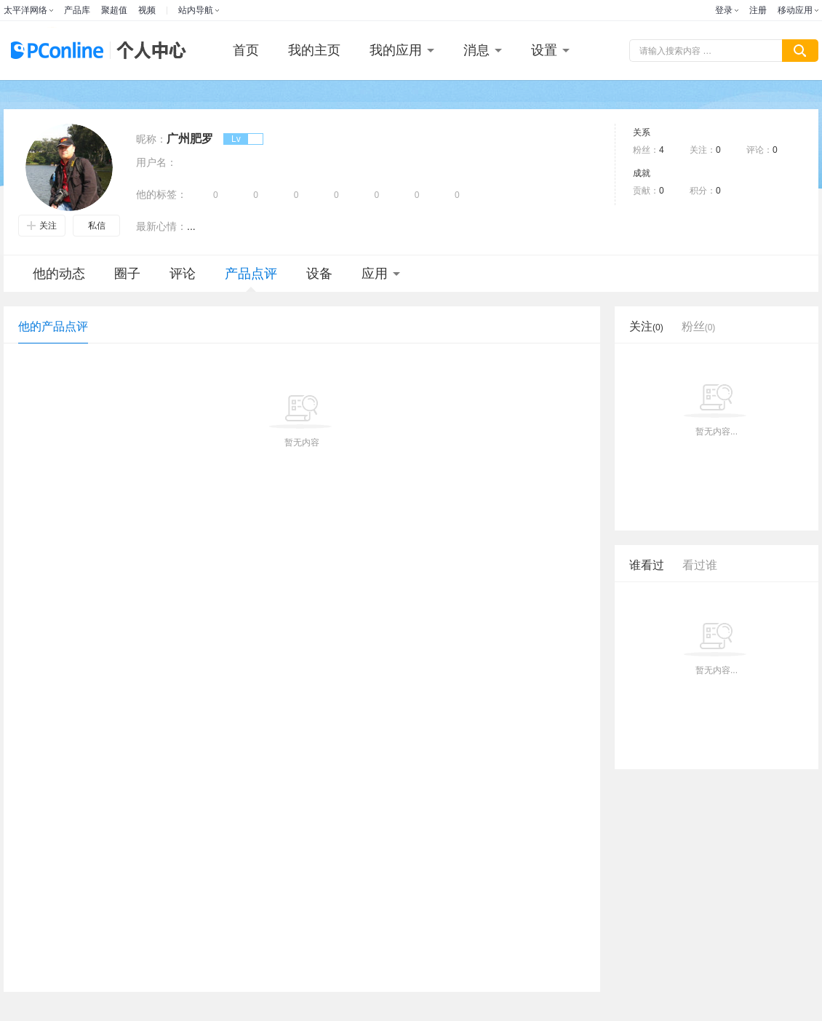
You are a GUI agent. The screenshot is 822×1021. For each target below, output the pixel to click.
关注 (42, 226)
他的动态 (59, 273)
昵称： (151, 139)
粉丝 (699, 326)
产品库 (77, 10)
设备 (319, 273)
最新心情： (161, 226)
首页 (246, 50)
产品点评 (251, 279)
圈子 (127, 273)
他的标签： (161, 194)
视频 (147, 10)
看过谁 (699, 565)
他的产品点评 (53, 326)
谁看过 (646, 565)
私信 (96, 226)
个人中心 (148, 50)
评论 (182, 273)
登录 (724, 10)
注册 (758, 10)
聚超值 (114, 10)
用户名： (156, 162)
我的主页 (314, 50)
